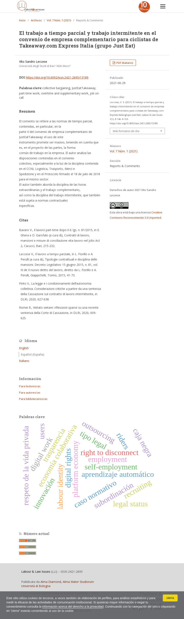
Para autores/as (29, 392)
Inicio (22, 20)
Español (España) (32, 354)
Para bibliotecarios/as (33, 399)
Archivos (36, 20)
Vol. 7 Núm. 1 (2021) (59, 20)
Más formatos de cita (126, 131)
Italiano (24, 361)
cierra (170, 598)
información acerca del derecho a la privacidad (73, 606)
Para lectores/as (29, 386)
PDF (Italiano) (124, 63)
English (24, 348)
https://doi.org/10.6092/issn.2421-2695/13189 (57, 77)
